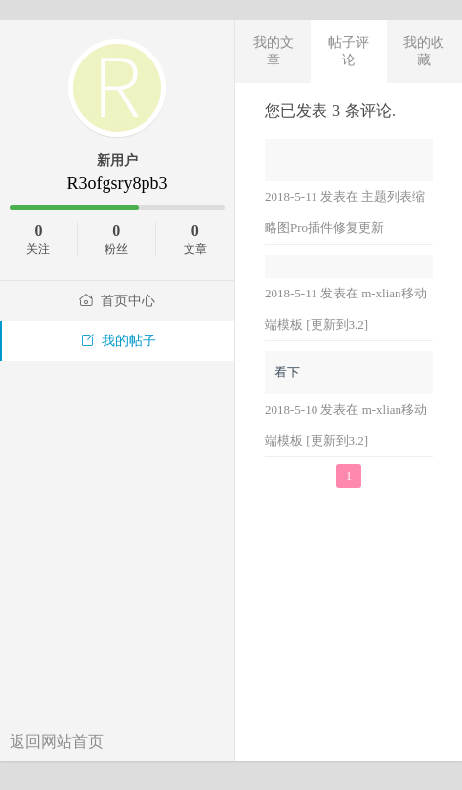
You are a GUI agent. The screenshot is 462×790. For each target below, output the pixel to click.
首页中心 (117, 301)
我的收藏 (423, 50)
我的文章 (273, 50)
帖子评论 (348, 50)
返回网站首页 (57, 741)
